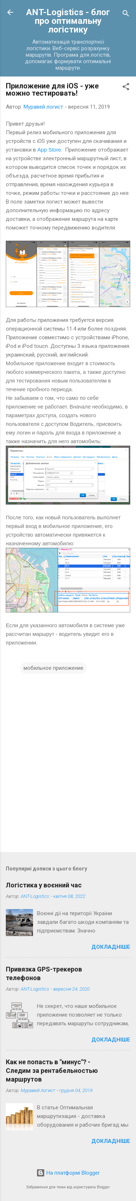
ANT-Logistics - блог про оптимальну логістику (68, 21)
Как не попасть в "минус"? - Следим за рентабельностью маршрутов (52, 1070)
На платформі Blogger (68, 1173)
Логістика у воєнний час (44, 885)
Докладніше (110, 947)
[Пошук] (125, 15)
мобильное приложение (53, 668)
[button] (125, 87)
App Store (49, 150)
